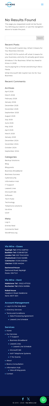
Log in (7, 222)
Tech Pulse (9, 199)
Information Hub (12, 181)
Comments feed (11, 229)
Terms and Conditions (16, 313)
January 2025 (10, 137)
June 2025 (9, 123)
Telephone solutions (13, 206)
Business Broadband (13, 171)
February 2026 (11, 99)
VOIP (7, 213)
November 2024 (11, 144)
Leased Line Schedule (19, 319)
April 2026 (9, 92)
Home (9, 331)
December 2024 (11, 141)
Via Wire (8, 209)
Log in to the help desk (16, 306)
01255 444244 (18, 263)
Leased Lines (10, 188)
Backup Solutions (12, 160)
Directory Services (14, 310)
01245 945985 (21, 258)
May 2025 (9, 127)
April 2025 (9, 130)
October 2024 (10, 148)
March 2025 (10, 134)
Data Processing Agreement (21, 316)
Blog (7, 164)
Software (8, 195)
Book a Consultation (15, 364)
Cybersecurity (10, 178)
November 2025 (11, 109)
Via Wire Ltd (31, 403)
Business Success (12, 174)
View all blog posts (18, 370)
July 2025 (9, 120)
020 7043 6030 (22, 255)
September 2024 (12, 151)
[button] (43, 399)
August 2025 (10, 116)
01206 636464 (21, 261)
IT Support (9, 185)
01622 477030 (24, 283)
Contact (10, 374)
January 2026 (10, 102)
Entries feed (10, 226)
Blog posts (9, 167)
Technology (10, 202)
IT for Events (15, 357)
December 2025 (11, 105)
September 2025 (12, 113)
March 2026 (10, 95)
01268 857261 (22, 252)
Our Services (12, 334)
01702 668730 (22, 250)
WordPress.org (11, 233)
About (9, 360)
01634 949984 (24, 286)
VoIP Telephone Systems (20, 353)
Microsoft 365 (10, 192)
